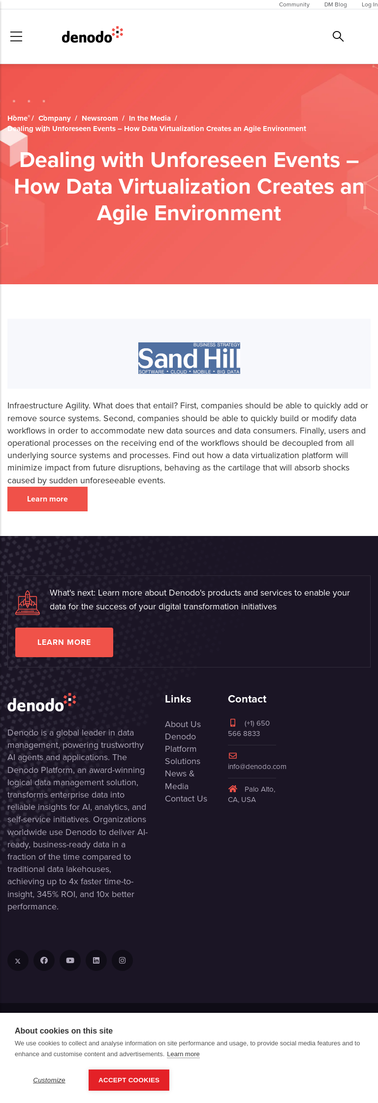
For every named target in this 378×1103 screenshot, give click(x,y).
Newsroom (100, 118)
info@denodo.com (257, 762)
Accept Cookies (128, 1080)
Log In (370, 4)
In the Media (150, 118)
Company (54, 118)
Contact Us (186, 798)
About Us (183, 724)
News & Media (180, 779)
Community (294, 4)
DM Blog (335, 4)
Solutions (182, 761)
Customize (49, 1080)
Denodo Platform (181, 742)
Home (17, 118)
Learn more (47, 498)
